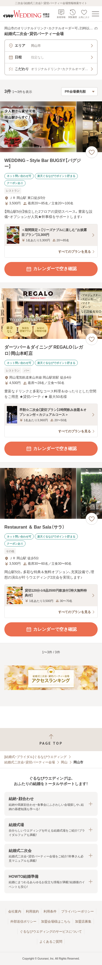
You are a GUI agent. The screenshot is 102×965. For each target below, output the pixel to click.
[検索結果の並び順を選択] (79, 91)
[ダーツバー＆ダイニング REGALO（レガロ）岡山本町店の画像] (51, 313)
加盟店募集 (83, 921)
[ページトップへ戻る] (51, 739)
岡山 (64, 762)
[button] (51, 804)
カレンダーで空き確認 (51, 269)
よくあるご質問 (50, 942)
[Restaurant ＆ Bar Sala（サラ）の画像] (51, 493)
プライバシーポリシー (77, 911)
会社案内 (14, 911)
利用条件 (50, 911)
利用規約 (32, 911)
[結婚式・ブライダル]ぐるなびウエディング (35, 757)
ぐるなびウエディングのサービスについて (51, 931)
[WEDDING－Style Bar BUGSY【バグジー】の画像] (51, 126)
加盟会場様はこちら (55, 921)
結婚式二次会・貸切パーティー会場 (29, 762)
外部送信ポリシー (23, 921)
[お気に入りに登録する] (92, 152)
